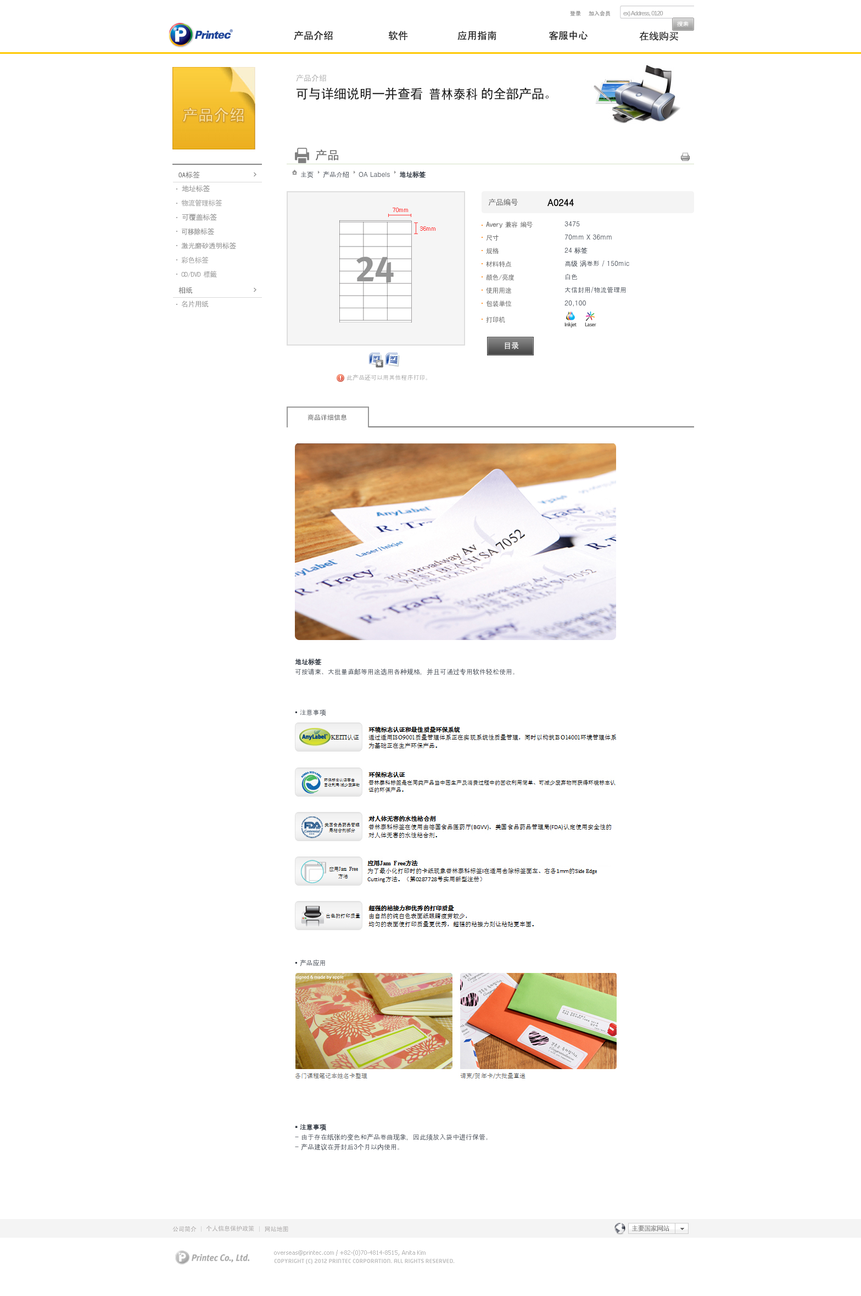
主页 (307, 174)
